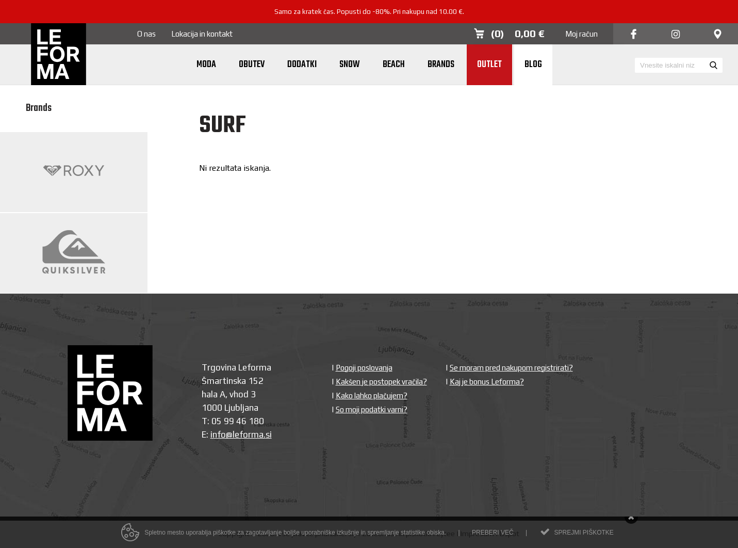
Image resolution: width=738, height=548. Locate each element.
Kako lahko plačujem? (371, 395)
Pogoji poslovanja (364, 367)
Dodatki (302, 64)
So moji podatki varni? (371, 409)
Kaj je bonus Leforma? (487, 381)
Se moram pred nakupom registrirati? (511, 367)
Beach (394, 64)
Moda (206, 64)
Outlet (489, 64)
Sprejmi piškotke (583, 533)
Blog (533, 64)
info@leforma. (238, 434)
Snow (349, 64)
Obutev (252, 64)
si (269, 434)
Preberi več (493, 533)
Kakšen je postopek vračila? (381, 381)
